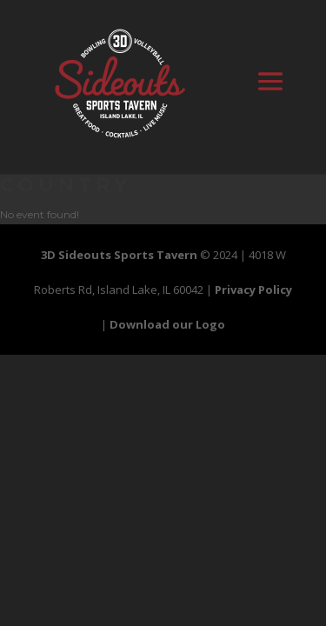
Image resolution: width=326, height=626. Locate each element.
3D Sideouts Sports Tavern (119, 255)
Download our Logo (167, 324)
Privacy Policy (253, 289)
